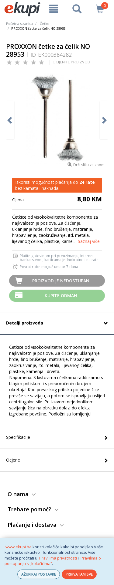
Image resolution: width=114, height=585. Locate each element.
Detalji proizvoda (24, 323)
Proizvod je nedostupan (60, 281)
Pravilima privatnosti (58, 558)
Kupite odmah (61, 295)
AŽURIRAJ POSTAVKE (38, 574)
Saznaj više (89, 241)
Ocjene (13, 460)
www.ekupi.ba (18, 547)
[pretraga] (76, 9)
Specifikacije (18, 437)
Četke (44, 23)
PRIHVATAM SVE (79, 574)
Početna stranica (19, 23)
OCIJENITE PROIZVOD (71, 62)
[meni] (54, 9)
